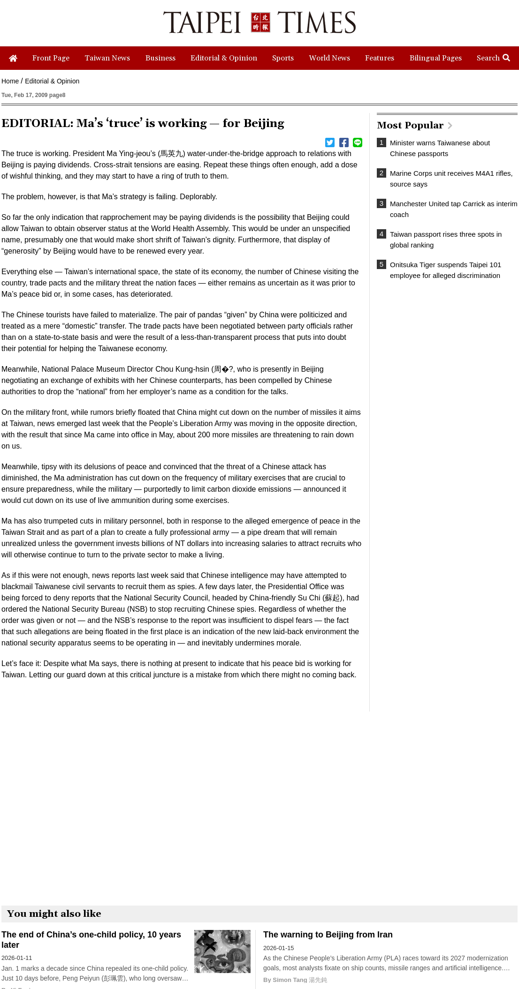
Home (10, 81)
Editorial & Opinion (52, 81)
